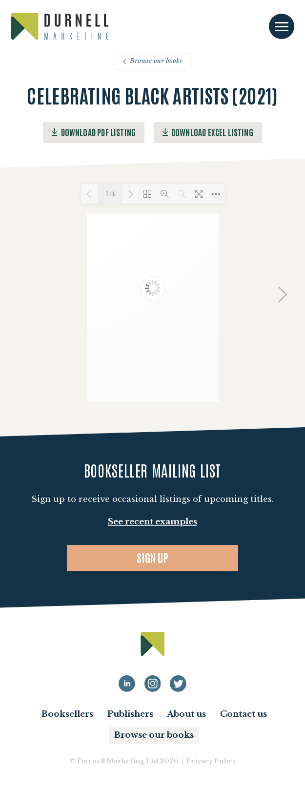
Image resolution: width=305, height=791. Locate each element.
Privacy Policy (211, 761)
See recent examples (152, 522)
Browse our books (152, 61)
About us (186, 714)
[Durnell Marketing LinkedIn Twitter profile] (178, 683)
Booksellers (67, 714)
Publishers (130, 714)
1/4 (110, 194)
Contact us (243, 714)
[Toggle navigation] (281, 26)
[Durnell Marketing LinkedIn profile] (127, 683)
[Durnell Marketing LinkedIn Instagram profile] (152, 683)
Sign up (152, 557)
